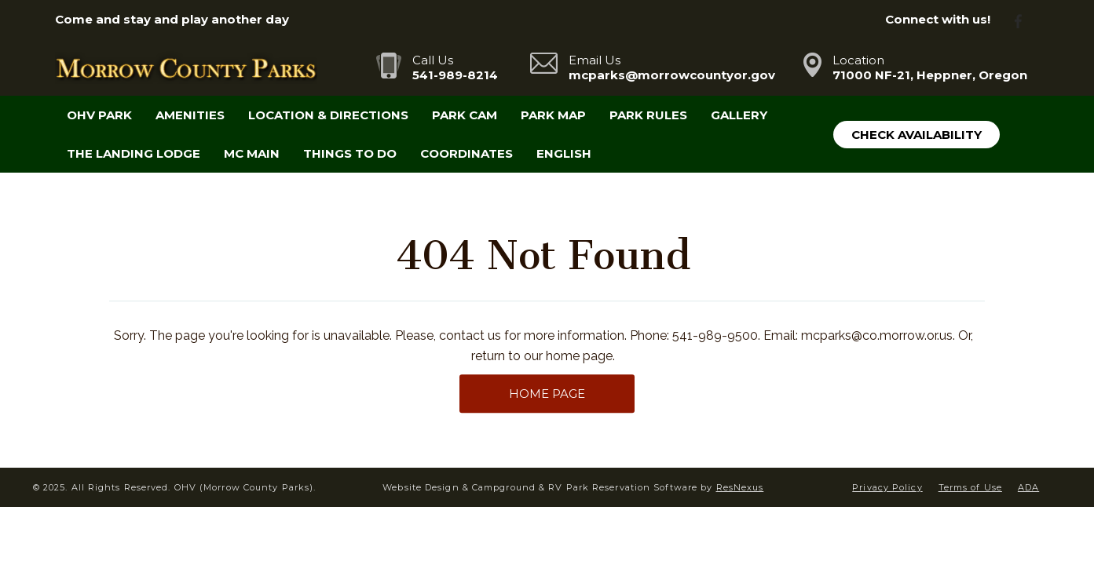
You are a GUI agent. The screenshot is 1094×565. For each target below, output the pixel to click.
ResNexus (740, 487)
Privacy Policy (887, 487)
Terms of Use (970, 487)
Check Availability (916, 134)
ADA (1028, 487)
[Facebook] (1024, 20)
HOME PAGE (547, 393)
